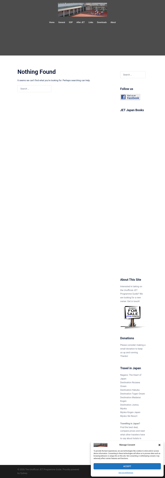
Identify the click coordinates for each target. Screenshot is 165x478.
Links (91, 22)
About (113, 22)
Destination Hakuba (130, 390)
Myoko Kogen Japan (130, 412)
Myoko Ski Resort (128, 416)
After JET (81, 22)
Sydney (23, 473)
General (61, 22)
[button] (159, 445)
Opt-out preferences (125, 473)
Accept (127, 466)
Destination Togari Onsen (132, 393)
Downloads (102, 22)
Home (52, 22)
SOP (71, 22)
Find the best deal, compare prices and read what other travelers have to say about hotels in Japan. (132, 435)
